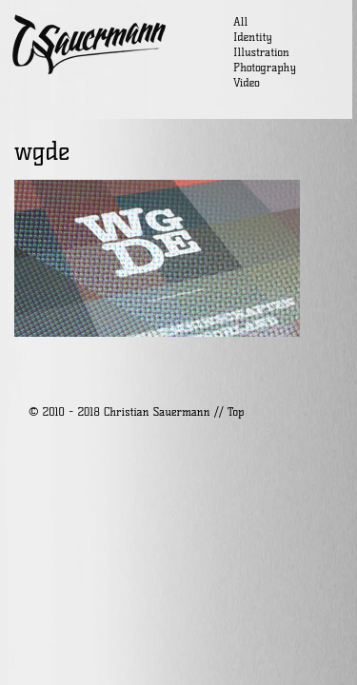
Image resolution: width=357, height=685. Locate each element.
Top (236, 411)
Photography (264, 67)
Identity (252, 36)
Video (246, 82)
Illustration (261, 52)
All (240, 21)
